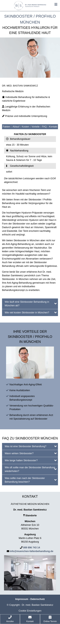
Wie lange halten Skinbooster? (31, 460)
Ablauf (15, 127)
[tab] (30, 303)
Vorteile (36, 127)
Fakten (6, 127)
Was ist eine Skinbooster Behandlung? (31, 446)
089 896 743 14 (31, 547)
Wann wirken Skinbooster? (31, 453)
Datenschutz (37, 599)
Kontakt (53, 127)
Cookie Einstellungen (30, 610)
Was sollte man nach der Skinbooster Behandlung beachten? (31, 480)
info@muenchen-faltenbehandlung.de (31, 551)
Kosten (25, 127)
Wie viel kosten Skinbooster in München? (31, 312)
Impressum (21, 599)
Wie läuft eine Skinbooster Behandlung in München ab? (31, 303)
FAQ (44, 127)
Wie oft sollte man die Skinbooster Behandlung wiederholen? (31, 469)
